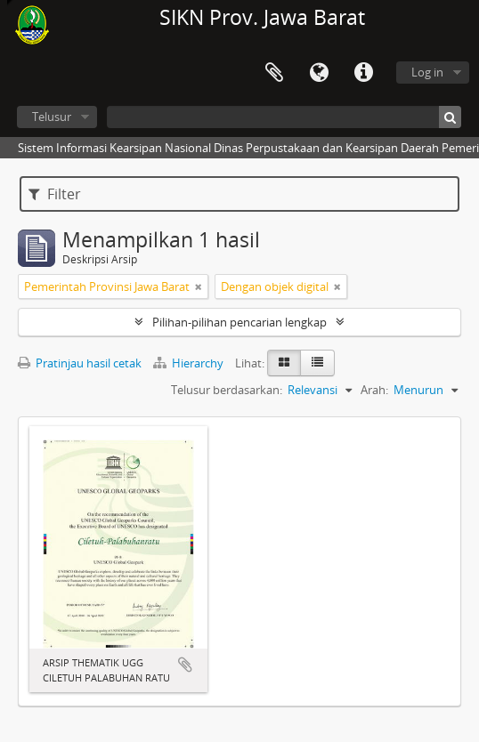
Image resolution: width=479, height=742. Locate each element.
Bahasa (318, 73)
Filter (54, 194)
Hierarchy (189, 363)
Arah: (374, 390)
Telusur (51, 117)
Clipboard (274, 73)
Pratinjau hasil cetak (80, 363)
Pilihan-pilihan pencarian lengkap (239, 322)
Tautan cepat (363, 73)
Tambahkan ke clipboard (185, 664)
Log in (427, 72)
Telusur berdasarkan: (226, 390)
